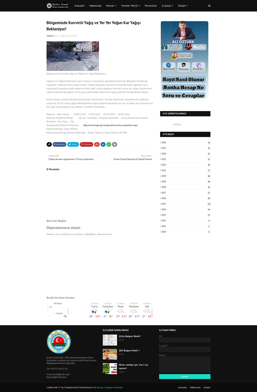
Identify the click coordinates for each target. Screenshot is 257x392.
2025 (185, 148)
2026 (185, 142)
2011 (185, 226)
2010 (185, 231)
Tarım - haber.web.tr (62, 35)
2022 (185, 164)
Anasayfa (182, 387)
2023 (185, 159)
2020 (185, 176)
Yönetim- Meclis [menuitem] (129, 5)
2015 (185, 203)
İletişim (207, 387)
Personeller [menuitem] (151, 5)
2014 (185, 209)
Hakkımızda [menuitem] (95, 5)
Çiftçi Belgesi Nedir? (130, 336)
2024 (185, 153)
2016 (185, 198)
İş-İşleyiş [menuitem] (166, 5)
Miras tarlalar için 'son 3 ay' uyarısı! (133, 366)
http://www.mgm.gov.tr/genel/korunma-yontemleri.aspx (111, 125)
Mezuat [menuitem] (110, 5)
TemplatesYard (71, 387)
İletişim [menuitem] (182, 5)
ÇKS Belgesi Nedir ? (129, 350)
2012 (185, 220)
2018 (185, 187)
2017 (185, 192)
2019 (185, 181)
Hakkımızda (195, 387)
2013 (185, 215)
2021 (185, 170)
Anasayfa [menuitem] (79, 5)
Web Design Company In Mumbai (107, 387)
